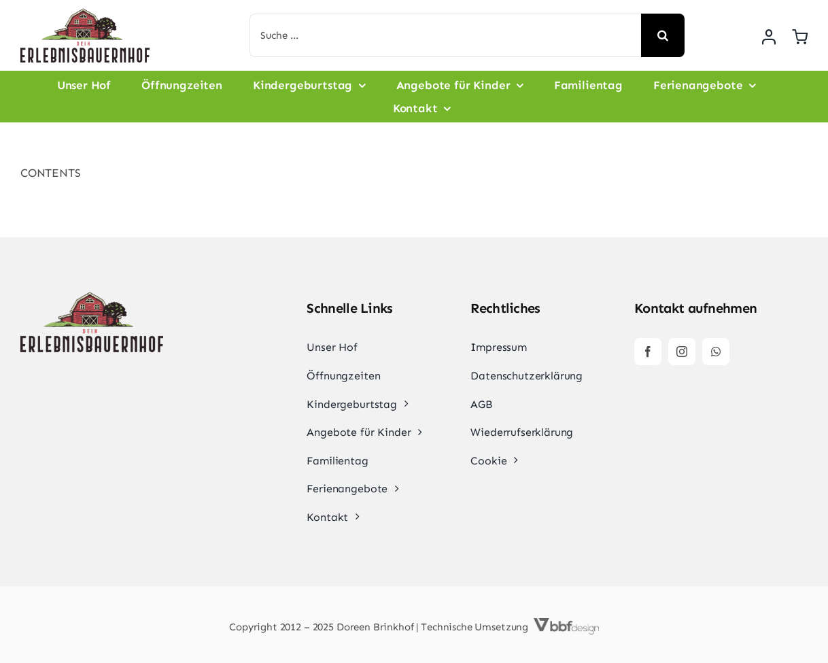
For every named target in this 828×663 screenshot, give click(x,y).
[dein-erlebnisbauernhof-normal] (85, 13)
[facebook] (647, 351)
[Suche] (663, 35)
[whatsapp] (715, 351)
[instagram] (681, 351)
